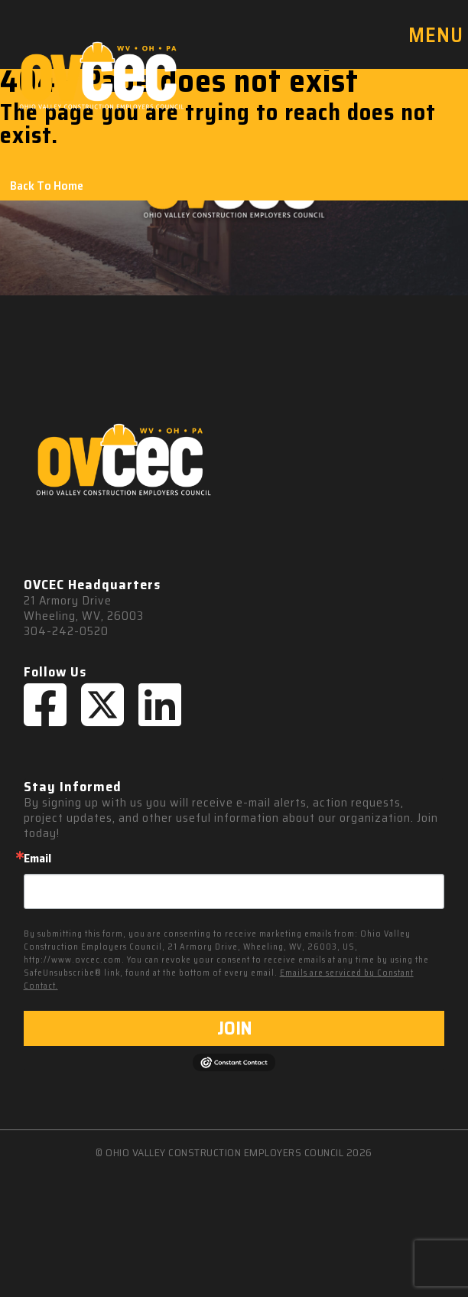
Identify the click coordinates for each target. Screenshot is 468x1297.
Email (37, 858)
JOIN (234, 1028)
